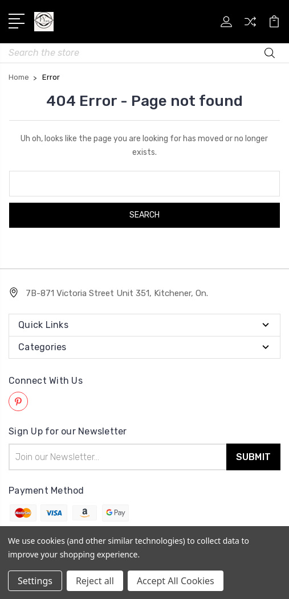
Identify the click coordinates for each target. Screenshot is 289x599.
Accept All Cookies (175, 581)
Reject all (95, 581)
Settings (35, 581)
